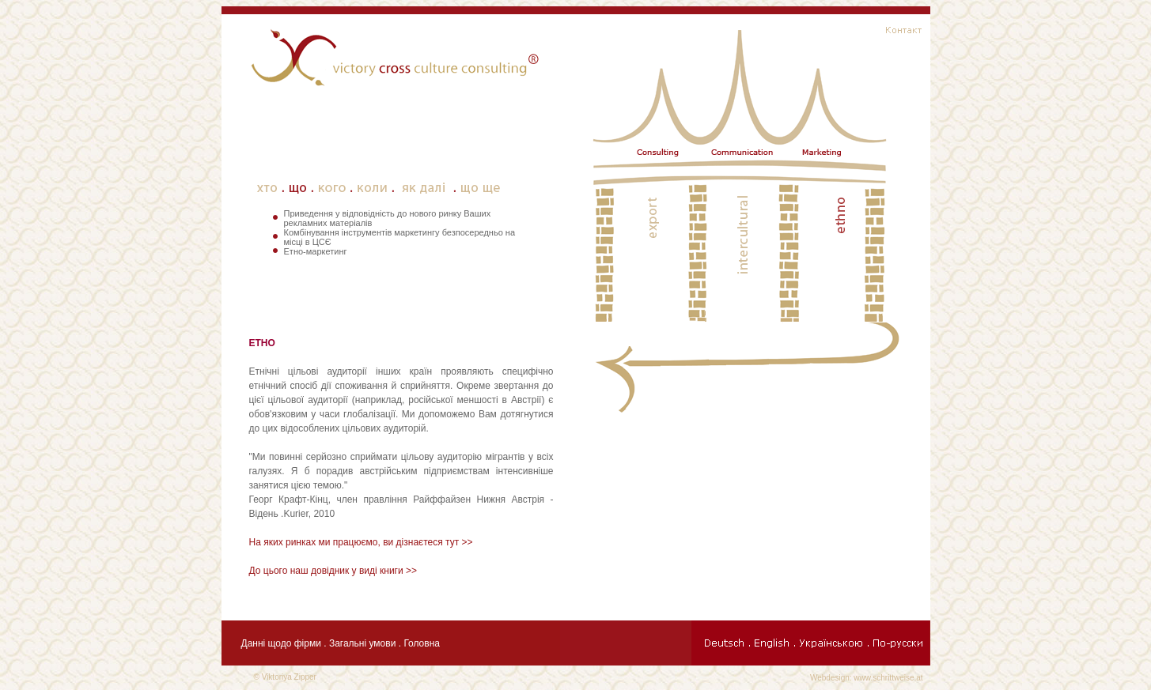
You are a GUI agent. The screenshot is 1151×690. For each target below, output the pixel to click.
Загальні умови (364, 643)
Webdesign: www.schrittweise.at (866, 677)
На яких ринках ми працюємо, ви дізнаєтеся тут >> (361, 542)
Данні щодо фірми (281, 643)
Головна (421, 643)
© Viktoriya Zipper (285, 677)
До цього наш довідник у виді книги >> (333, 570)
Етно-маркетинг (315, 251)
